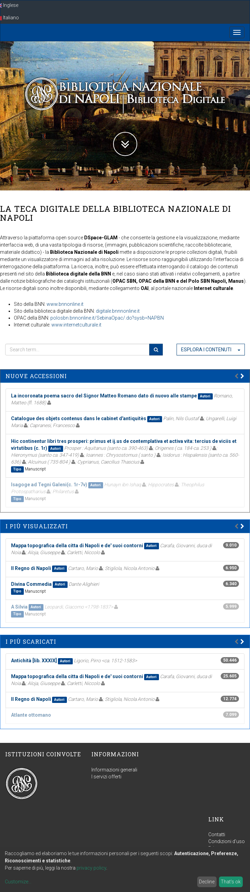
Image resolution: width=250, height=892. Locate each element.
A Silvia (19, 607)
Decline (206, 881)
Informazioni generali (114, 769)
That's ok (231, 881)
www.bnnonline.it (65, 304)
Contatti (216, 834)
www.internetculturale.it (76, 325)
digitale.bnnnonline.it (118, 311)
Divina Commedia (31, 584)
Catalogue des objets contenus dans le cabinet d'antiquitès (78, 418)
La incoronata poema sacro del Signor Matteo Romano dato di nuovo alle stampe (104, 395)
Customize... (18, 881)
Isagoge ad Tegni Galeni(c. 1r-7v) (49, 484)
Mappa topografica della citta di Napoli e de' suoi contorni (77, 545)
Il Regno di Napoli (31, 568)
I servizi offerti (106, 776)
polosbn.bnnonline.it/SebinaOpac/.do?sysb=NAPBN (107, 318)
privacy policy (91, 868)
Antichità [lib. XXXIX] (34, 660)
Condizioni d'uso (226, 841)
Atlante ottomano (31, 715)
